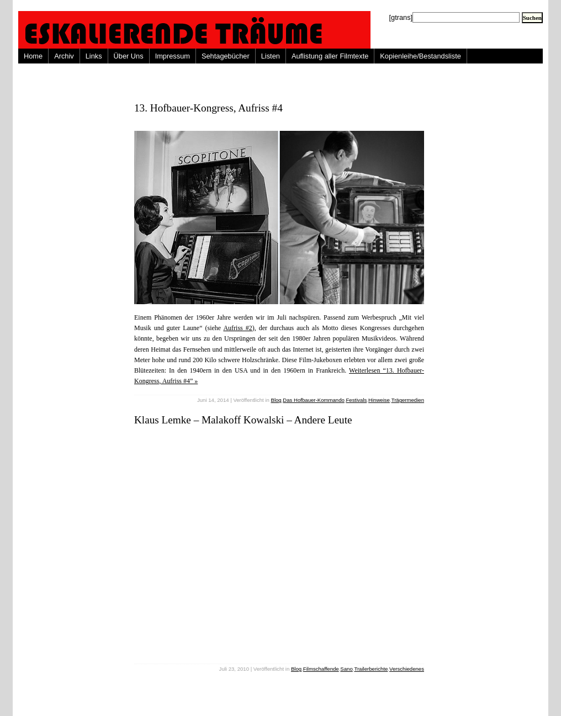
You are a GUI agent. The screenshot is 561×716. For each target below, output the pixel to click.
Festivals (356, 400)
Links (94, 56)
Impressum (172, 56)
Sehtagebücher (226, 56)
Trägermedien (407, 400)
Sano (346, 669)
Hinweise (379, 400)
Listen (270, 56)
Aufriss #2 (237, 328)
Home (33, 56)
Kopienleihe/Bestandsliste (420, 56)
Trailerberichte (371, 669)
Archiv (64, 56)
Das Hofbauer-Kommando (313, 400)
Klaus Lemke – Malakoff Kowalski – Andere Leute (243, 420)
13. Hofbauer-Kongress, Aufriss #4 (208, 108)
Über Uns (129, 56)
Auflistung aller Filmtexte (330, 56)
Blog (276, 400)
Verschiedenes (406, 669)
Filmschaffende (321, 669)
